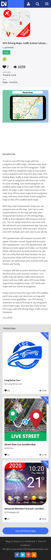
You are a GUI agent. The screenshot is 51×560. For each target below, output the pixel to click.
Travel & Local (9, 74)
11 (7, 518)
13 (7, 454)
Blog (8, 541)
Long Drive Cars (12, 380)
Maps (5, 82)
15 (7, 390)
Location (13, 82)
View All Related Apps (25, 530)
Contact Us (17, 541)
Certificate (30, 541)
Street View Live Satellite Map (19, 444)
